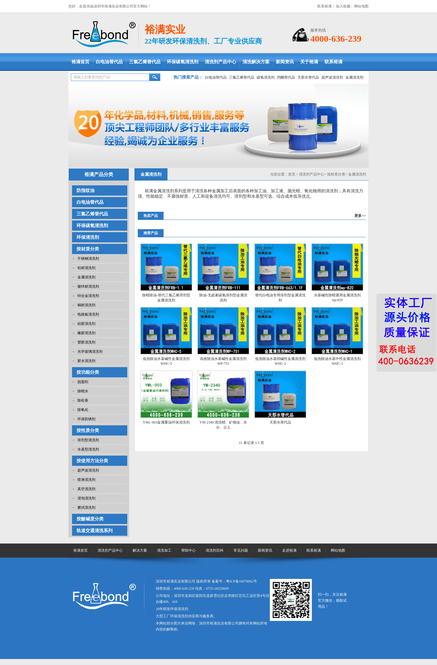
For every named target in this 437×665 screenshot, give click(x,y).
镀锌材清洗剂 (88, 286)
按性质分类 (88, 430)
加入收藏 (343, 6)
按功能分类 (88, 372)
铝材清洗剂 (86, 268)
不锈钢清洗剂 (88, 258)
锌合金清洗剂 (88, 296)
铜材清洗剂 (86, 305)
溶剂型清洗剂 (88, 440)
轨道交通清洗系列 (95, 530)
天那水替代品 (308, 77)
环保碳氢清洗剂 (182, 61)
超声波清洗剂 (332, 77)
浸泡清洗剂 (86, 498)
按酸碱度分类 (90, 519)
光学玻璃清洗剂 (90, 351)
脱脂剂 (82, 382)
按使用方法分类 (92, 460)
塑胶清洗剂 (86, 342)
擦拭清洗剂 (86, 507)
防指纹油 (86, 190)
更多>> (360, 216)
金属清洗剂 (354, 77)
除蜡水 (82, 391)
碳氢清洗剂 (266, 77)
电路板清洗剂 (88, 314)
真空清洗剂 (86, 489)
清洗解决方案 (256, 61)
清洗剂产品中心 (220, 61)
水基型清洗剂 (88, 449)
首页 (291, 174)
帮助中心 (188, 550)
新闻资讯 (285, 61)
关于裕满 (309, 61)
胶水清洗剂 (86, 361)
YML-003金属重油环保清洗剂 (166, 422)
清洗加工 (164, 550)
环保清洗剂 (88, 237)
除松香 (82, 400)
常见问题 (241, 550)
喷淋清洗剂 (86, 480)
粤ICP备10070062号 (241, 581)
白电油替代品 (109, 61)
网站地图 (361, 6)
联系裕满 (324, 6)
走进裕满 (289, 550)
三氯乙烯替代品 (145, 61)
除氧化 (82, 410)
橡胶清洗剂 (86, 333)
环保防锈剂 (86, 419)
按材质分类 (88, 249)
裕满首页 (80, 61)
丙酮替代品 (286, 77)
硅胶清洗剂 (86, 324)
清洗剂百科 (215, 550)
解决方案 (140, 550)
